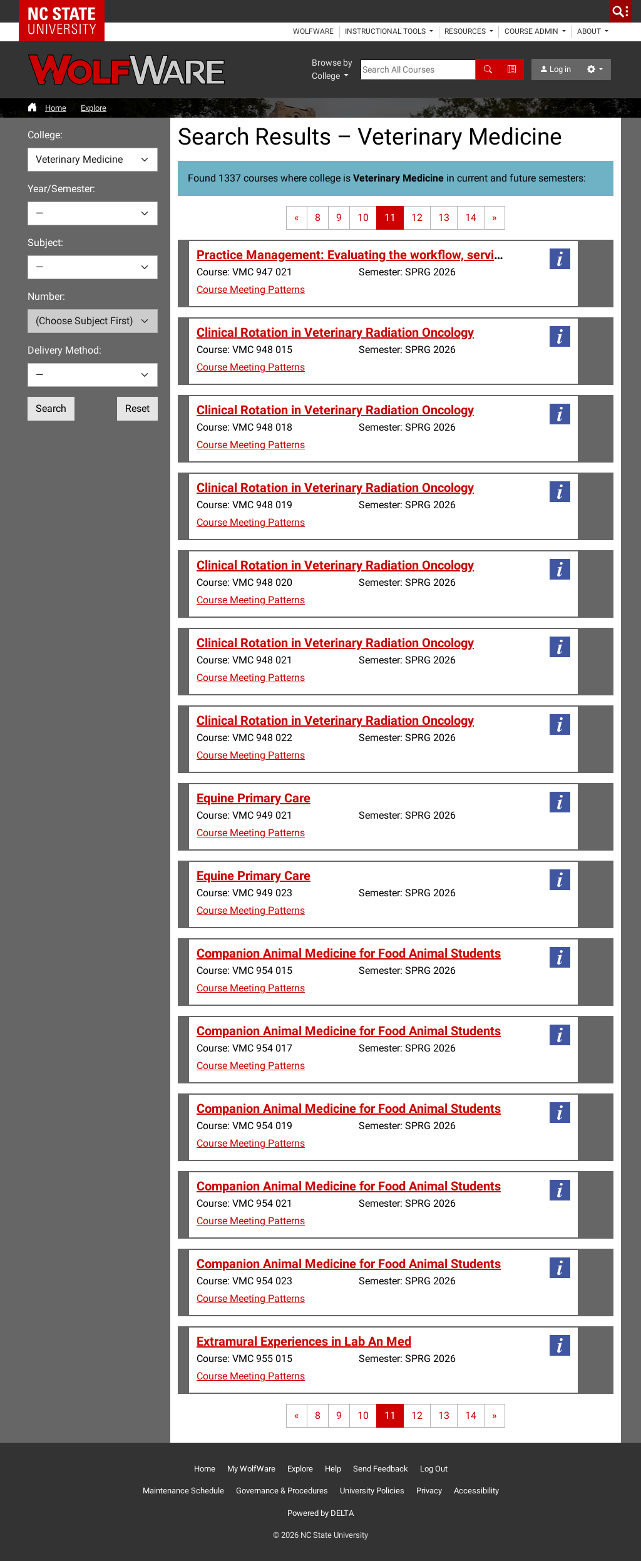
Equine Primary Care (253, 798)
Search (51, 408)
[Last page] (494, 218)
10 (363, 217)
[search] (620, 11)
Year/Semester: (61, 189)
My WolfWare (251, 1468)
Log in (555, 69)
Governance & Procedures (282, 1490)
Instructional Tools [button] (386, 31)
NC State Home (66, 11)
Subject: (45, 242)
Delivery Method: (64, 350)
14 (470, 217)
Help (333, 1468)
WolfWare (313, 31)
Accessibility (476, 1490)
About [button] (590, 31)
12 (417, 217)
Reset (137, 408)
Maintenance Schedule (183, 1490)
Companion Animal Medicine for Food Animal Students (349, 953)
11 (390, 217)
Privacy (429, 1490)
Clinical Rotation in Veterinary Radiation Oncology (335, 332)
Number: (46, 296)
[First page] (296, 218)
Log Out (434, 1468)
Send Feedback (380, 1468)
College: (45, 135)
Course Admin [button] (532, 31)
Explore (93, 108)
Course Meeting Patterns (251, 289)
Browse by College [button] (332, 69)
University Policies (372, 1490)
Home (55, 108)
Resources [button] (466, 31)
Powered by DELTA (320, 1513)
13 (443, 217)
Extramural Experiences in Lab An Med (304, 1341)
